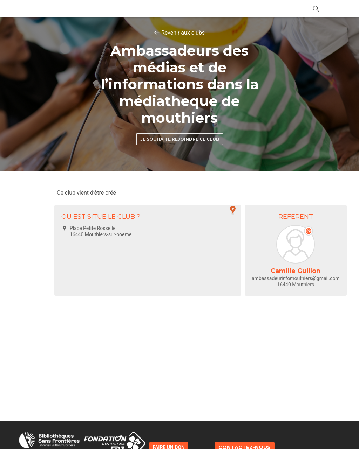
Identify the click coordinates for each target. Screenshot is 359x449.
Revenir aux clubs (183, 32)
